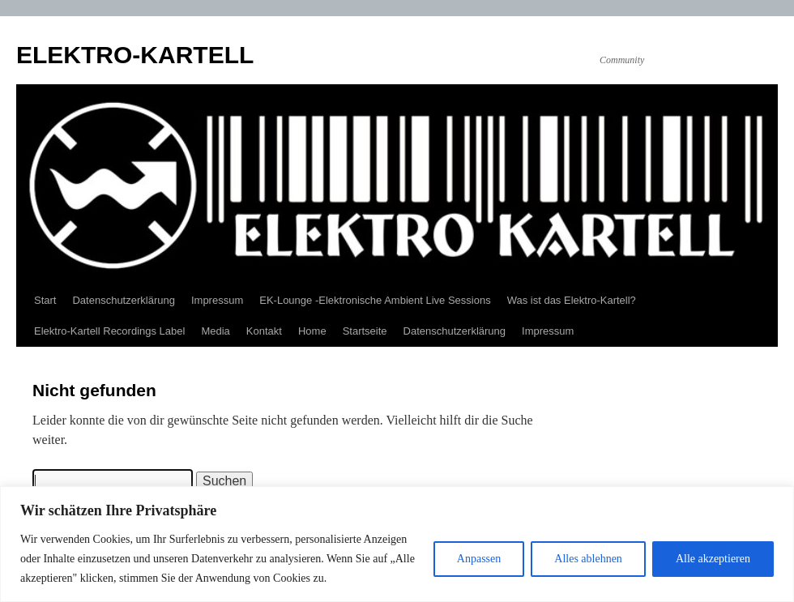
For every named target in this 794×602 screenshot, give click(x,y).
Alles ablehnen (588, 559)
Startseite (365, 331)
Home (312, 331)
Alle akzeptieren (713, 559)
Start (45, 300)
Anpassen (479, 559)
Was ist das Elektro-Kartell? (571, 300)
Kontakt (264, 331)
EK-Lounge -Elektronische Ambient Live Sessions (374, 300)
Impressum (217, 300)
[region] (397, 544)
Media (215, 331)
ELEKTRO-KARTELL (135, 54)
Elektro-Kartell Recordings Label (109, 331)
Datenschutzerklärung (123, 300)
